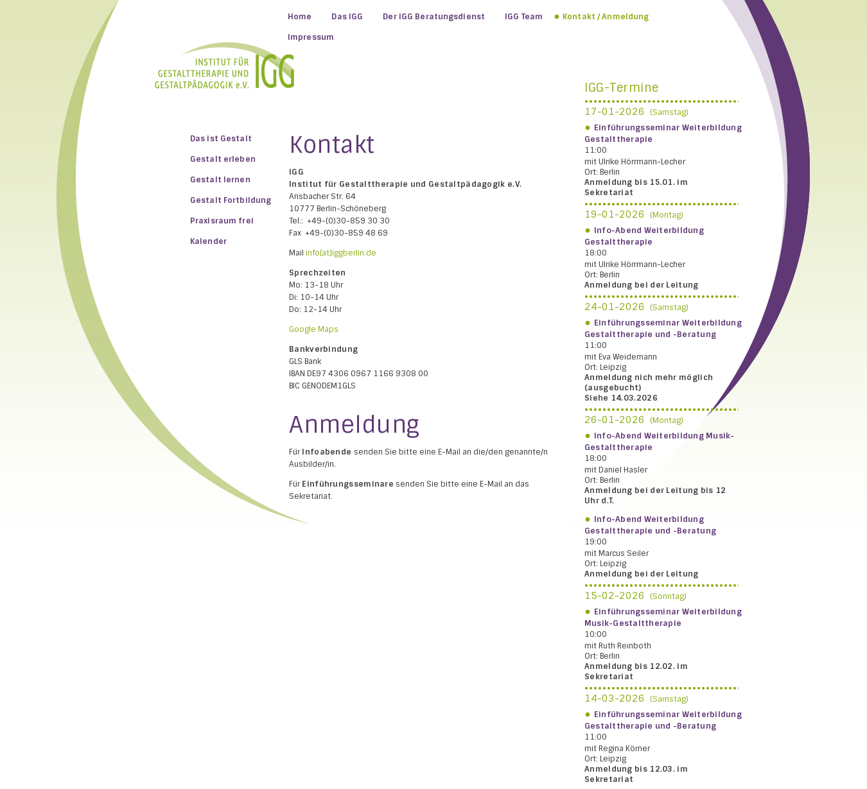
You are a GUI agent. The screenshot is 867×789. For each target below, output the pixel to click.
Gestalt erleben (223, 159)
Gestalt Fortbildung (230, 200)
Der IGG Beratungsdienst (434, 17)
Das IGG (347, 17)
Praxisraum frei (222, 221)
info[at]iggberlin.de (341, 253)
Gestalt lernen (220, 180)
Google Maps (313, 329)
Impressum (311, 37)
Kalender (208, 241)
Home (299, 17)
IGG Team (524, 17)
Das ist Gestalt (221, 139)
